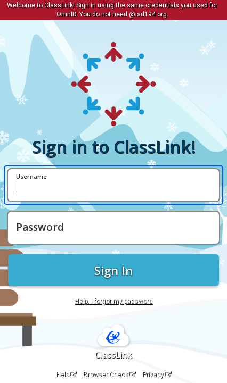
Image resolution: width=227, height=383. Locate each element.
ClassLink (113, 355)
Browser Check (109, 374)
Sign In (113, 270)
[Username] (113, 185)
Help (66, 374)
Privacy (156, 374)
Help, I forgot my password (113, 301)
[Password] (113, 228)
